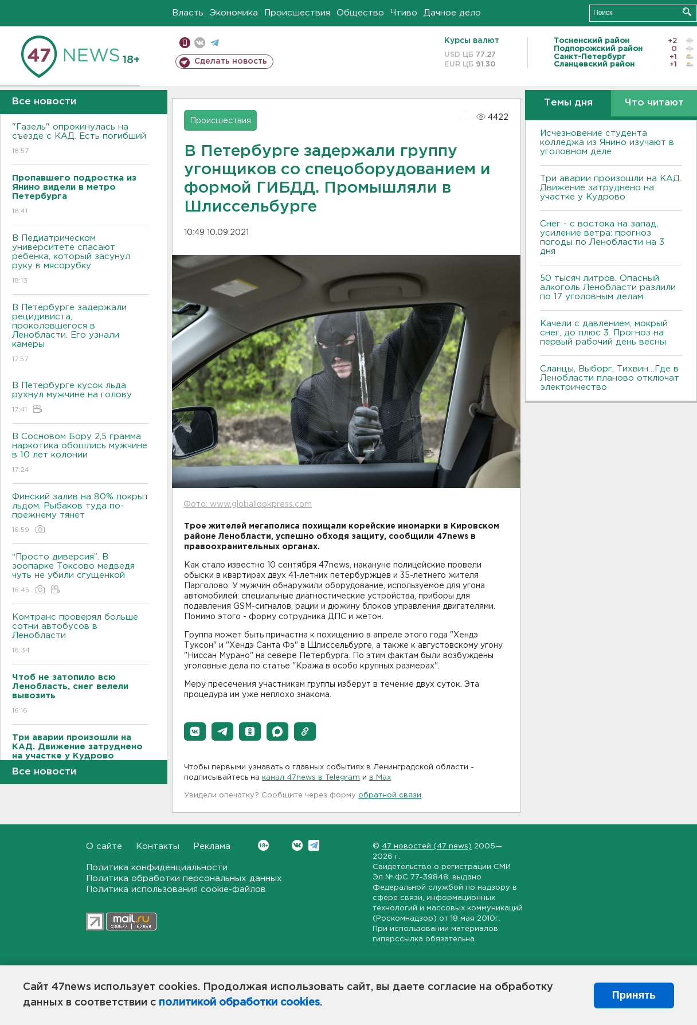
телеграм (214, 42)
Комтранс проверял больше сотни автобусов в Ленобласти (80, 634)
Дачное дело (452, 13)
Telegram (313, 845)
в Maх (380, 777)
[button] (195, 731)
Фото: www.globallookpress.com (247, 504)
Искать (687, 11)
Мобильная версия (184, 42)
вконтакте (199, 42)
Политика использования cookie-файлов (176, 889)
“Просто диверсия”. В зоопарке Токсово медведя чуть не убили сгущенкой (80, 574)
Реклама (211, 846)
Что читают (654, 103)
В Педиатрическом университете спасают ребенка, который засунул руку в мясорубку (80, 259)
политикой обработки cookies (239, 1002)
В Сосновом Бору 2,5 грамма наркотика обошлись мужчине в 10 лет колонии (80, 454)
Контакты (157, 846)
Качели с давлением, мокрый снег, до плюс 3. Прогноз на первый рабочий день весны (604, 333)
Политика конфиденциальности (157, 867)
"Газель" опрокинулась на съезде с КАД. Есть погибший (80, 139)
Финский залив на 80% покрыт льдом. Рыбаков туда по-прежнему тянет (80, 514)
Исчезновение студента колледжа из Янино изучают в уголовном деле (607, 142)
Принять (634, 995)
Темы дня (568, 103)
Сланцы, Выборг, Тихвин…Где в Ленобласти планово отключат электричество (609, 378)
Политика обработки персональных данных (184, 878)
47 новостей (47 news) (427, 846)
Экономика (234, 13)
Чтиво (403, 13)
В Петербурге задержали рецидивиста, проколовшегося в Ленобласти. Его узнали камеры (80, 334)
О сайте (104, 846)
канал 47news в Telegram (311, 777)
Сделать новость (230, 61)
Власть (187, 13)
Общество (360, 13)
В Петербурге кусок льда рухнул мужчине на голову (80, 398)
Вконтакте (263, 845)
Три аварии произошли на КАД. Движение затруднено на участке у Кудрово (611, 188)
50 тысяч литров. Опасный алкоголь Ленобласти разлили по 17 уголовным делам (608, 287)
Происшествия (297, 13)
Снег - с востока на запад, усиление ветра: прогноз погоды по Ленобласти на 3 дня (602, 237)
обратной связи (389, 795)
